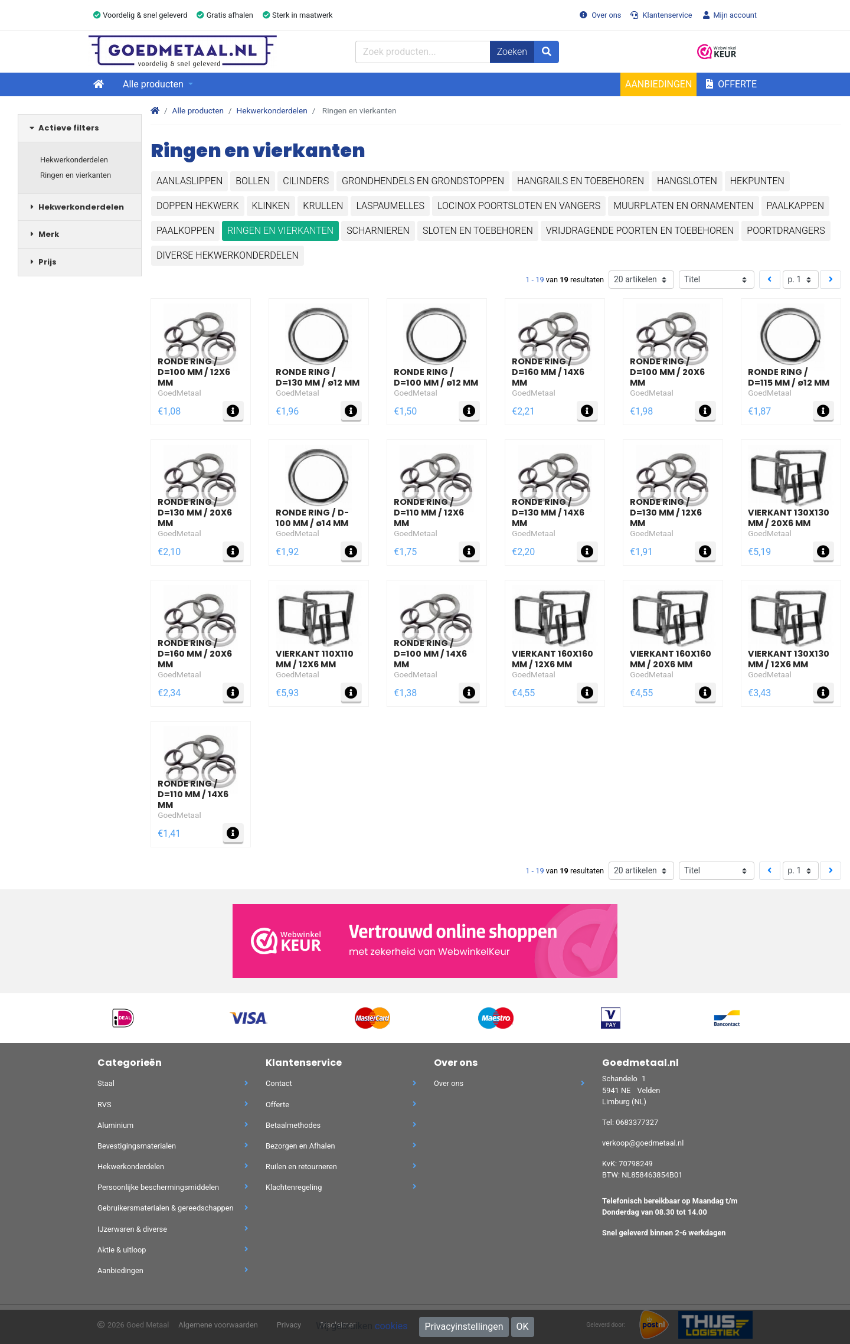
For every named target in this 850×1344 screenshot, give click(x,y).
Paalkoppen (185, 230)
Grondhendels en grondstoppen (423, 181)
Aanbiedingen (658, 84)
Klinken (271, 205)
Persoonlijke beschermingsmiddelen (172, 1187)
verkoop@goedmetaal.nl (643, 1143)
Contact (341, 1083)
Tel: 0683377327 (630, 1122)
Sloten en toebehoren (478, 230)
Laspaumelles (390, 205)
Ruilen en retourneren (341, 1166)
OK (522, 1326)
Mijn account (729, 15)
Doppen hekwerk (197, 205)
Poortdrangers (786, 230)
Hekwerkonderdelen (74, 159)
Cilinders (306, 181)
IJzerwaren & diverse (172, 1229)
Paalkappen (795, 205)
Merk (43, 234)
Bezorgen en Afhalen (341, 1145)
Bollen (253, 181)
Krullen (323, 205)
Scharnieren (378, 230)
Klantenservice (661, 15)
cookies (391, 1326)
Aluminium (172, 1125)
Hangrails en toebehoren (580, 181)
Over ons (600, 15)
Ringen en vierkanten (75, 175)
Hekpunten (757, 181)
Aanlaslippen (189, 181)
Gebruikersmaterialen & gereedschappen (172, 1207)
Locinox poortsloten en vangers (518, 205)
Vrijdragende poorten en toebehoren (640, 230)
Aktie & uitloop (172, 1249)
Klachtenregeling (341, 1187)
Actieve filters (63, 127)
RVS (172, 1104)
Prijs (42, 262)
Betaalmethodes (341, 1125)
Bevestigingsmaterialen (172, 1145)
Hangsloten (687, 181)
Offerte (731, 84)
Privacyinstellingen (463, 1326)
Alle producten (154, 84)
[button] (753, 51)
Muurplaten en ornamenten (683, 205)
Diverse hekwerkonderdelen (227, 255)
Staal (172, 1083)
